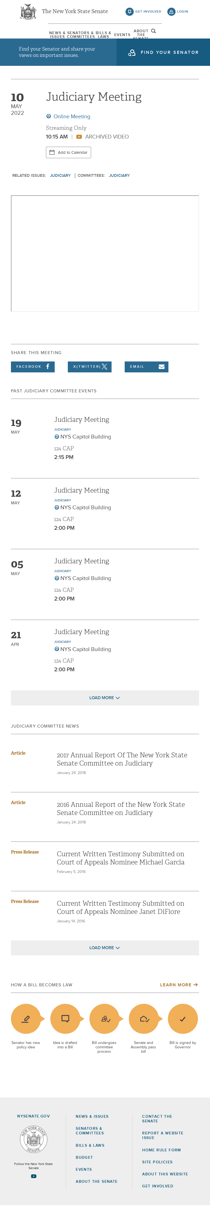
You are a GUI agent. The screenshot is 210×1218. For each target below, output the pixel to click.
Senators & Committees (64, 37)
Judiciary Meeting (81, 432)
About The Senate (160, 37)
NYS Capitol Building (85, 449)
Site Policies (157, 1175)
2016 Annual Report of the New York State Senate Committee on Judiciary (121, 821)
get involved (148, 13)
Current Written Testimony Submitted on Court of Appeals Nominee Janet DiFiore (120, 920)
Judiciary (60, 188)
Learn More (175, 997)
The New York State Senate (75, 13)
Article (18, 766)
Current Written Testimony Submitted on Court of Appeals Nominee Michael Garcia (121, 871)
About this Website (165, 1187)
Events (128, 37)
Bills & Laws (96, 37)
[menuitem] (32, 37)
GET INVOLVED (157, 1199)
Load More (101, 710)
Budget (84, 1170)
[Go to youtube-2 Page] (33, 1188)
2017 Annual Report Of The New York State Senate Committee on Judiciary (122, 772)
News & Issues (32, 37)
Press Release (25, 864)
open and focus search (183, 36)
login (182, 13)
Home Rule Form (161, 1162)
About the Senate (97, 1194)
